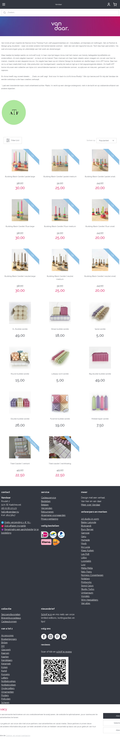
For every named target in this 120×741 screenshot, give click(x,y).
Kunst (4, 670)
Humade (85, 540)
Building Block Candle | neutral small (100, 276)
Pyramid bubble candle (60, 419)
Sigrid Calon (87, 585)
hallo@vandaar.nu (10, 512)
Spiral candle (100, 329)
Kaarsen (5, 653)
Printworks (86, 582)
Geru (83, 536)
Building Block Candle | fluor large (20, 226)
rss (52, 735)
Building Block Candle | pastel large (20, 176)
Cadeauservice (48, 497)
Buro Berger (87, 529)
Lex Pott (85, 554)
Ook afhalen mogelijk (15, 526)
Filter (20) (12, 140)
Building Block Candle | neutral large (20, 276)
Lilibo (84, 557)
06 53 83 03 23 (9, 508)
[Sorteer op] (106, 140)
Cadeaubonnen (9, 621)
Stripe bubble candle (60, 329)
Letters (4, 678)
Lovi (83, 564)
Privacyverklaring (49, 519)
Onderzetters (8, 688)
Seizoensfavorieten (10, 614)
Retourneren (47, 512)
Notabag (85, 578)
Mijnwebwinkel (90, 735)
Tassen (4, 713)
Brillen (4, 642)
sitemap (46, 735)
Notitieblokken (8, 685)
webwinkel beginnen (63, 735)
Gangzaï (85, 533)
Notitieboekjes (8, 681)
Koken (4, 667)
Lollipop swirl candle (60, 374)
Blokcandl (86, 526)
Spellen (5, 709)
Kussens (5, 674)
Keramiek (6, 663)
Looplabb (86, 561)
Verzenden (46, 508)
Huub (84, 543)
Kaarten (5, 656)
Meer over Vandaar (90, 504)
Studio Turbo (87, 589)
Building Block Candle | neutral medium (60, 277)
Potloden (5, 699)
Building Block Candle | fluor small (100, 226)
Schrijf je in (46, 614)
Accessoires (7, 635)
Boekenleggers (9, 639)
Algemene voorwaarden (53, 515)
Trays (4, 716)
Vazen (4, 720)
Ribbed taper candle (100, 419)
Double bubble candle (20, 419)
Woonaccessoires (10, 723)
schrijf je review (64, 651)
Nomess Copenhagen (92, 575)
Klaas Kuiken (87, 550)
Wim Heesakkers (89, 600)
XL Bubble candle (20, 329)
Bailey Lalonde (88, 522)
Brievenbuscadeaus (11, 618)
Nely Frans (86, 571)
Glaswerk (6, 649)
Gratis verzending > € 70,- (17, 522)
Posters (5, 695)
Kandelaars (6, 660)
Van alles (85, 603)
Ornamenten (7, 692)
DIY (3, 646)
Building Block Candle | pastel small (100, 176)
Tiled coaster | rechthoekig (60, 463)
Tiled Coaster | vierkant (20, 463)
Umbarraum (87, 593)
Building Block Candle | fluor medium (60, 226)
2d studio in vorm (90, 519)
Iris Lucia (85, 547)
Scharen (5, 702)
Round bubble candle (20, 374)
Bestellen (45, 501)
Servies (4, 706)
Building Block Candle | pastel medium (60, 176)
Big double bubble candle (100, 374)
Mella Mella (87, 568)
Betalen (45, 504)
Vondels (85, 596)
